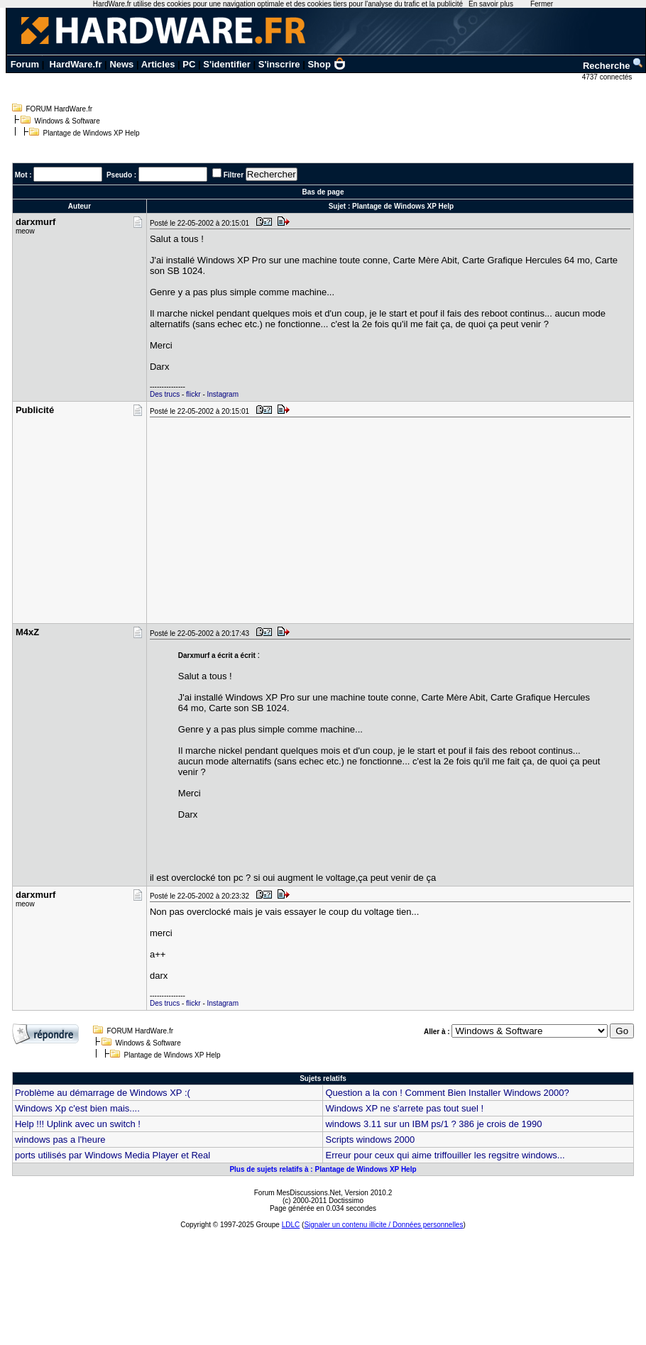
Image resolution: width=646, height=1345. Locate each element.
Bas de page (323, 192)
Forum (25, 64)
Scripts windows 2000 (370, 1139)
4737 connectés (608, 77)
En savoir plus (491, 4)
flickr (193, 394)
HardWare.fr (76, 64)
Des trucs (165, 394)
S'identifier (227, 64)
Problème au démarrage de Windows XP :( (102, 1092)
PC (188, 64)
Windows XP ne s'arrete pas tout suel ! (404, 1108)
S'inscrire (279, 64)
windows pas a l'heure (60, 1139)
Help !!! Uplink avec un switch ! (78, 1124)
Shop (326, 64)
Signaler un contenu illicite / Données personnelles (383, 1225)
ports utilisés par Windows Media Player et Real (112, 1155)
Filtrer (233, 175)
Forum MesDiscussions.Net (297, 1193)
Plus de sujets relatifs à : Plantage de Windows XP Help (322, 1169)
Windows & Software (67, 121)
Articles (158, 64)
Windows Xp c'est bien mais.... (77, 1108)
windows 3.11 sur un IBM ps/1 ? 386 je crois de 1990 (433, 1124)
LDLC (291, 1225)
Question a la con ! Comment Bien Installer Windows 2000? (447, 1092)
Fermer (541, 4)
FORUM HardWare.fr (59, 109)
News (121, 64)
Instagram (223, 394)
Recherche (613, 65)
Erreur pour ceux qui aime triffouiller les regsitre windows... (444, 1155)
